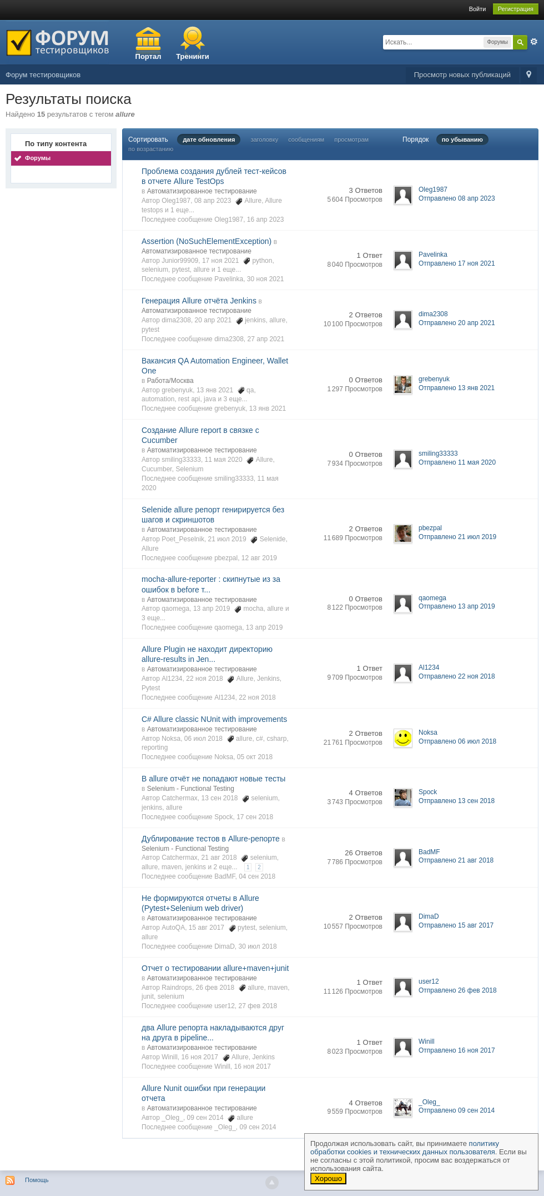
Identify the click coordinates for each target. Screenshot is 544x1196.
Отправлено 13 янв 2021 (457, 388)
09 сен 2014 (258, 1127)
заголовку (264, 139)
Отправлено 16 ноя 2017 (457, 1050)
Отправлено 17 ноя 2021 (457, 263)
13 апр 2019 (264, 627)
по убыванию (462, 139)
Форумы (38, 158)
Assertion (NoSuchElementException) (206, 241)
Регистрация (515, 9)
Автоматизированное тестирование (202, 191)
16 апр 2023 (265, 219)
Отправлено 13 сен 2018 (457, 801)
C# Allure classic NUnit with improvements (214, 719)
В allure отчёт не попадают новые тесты (213, 778)
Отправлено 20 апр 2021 (457, 323)
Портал (148, 56)
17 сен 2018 (254, 817)
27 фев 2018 (258, 1006)
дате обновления (209, 139)
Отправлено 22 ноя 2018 (457, 676)
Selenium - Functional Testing (190, 789)
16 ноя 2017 (252, 1066)
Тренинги (192, 56)
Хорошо (328, 1178)
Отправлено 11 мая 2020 (457, 462)
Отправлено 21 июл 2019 (457, 537)
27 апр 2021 (266, 339)
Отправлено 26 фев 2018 (458, 990)
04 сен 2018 (257, 876)
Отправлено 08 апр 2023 (457, 198)
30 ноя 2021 (265, 279)
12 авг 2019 (259, 558)
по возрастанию (150, 149)
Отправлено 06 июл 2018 (457, 741)
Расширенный (534, 41)
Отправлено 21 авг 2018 (456, 860)
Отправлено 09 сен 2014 (457, 1110)
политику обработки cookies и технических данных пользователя (404, 1147)
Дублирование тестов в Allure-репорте (211, 838)
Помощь (37, 1180)
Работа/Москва (170, 381)
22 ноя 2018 (257, 697)
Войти (477, 9)
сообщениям (306, 139)
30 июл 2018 (257, 946)
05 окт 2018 (255, 757)
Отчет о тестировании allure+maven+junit (215, 968)
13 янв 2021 (267, 408)
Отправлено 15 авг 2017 (456, 925)
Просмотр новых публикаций (462, 75)
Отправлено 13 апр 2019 (457, 606)
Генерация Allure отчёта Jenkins (199, 300)
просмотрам (351, 139)
